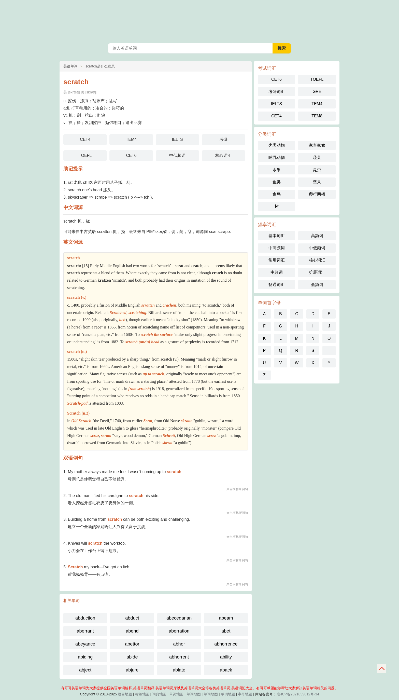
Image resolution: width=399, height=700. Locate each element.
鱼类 (277, 182)
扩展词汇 (317, 272)
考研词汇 (276, 91)
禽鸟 (277, 194)
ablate (179, 669)
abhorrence (225, 644)
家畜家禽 (317, 145)
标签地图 (142, 694)
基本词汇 (276, 236)
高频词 (317, 236)
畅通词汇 (276, 284)
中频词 (276, 272)
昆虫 (317, 170)
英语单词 (199, 20)
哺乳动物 (276, 157)
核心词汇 (223, 155)
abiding (85, 657)
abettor (132, 644)
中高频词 (276, 248)
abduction (85, 618)
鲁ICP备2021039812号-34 (298, 694)
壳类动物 (276, 145)
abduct (132, 618)
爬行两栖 (317, 194)
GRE (316, 91)
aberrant (85, 631)
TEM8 (316, 116)
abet (225, 631)
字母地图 (245, 694)
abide (132, 657)
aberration (179, 631)
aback (226, 669)
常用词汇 (276, 260)
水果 (277, 170)
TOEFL (85, 155)
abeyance (85, 644)
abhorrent (179, 657)
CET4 (85, 139)
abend (132, 631)
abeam (226, 618)
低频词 (317, 284)
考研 (223, 139)
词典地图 (159, 694)
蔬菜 (317, 157)
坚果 (317, 182)
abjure (132, 669)
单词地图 (176, 694)
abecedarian (179, 618)
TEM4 (131, 139)
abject (85, 669)
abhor (179, 644)
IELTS (177, 139)
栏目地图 (125, 694)
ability (226, 657)
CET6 (131, 155)
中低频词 (177, 155)
